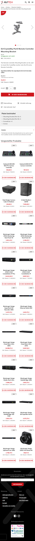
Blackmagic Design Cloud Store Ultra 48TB (9, 344)
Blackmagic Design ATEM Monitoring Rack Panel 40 (9, 236)
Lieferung (5, 497)
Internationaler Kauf (10, 107)
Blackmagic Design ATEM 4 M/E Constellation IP (26, 272)
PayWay (17, 531)
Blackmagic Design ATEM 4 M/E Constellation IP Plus (9, 272)
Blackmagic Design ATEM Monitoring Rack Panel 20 (26, 236)
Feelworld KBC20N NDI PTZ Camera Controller (8, 165)
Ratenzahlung (8, 103)
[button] (15, 45)
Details (3, 130)
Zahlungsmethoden (7, 495)
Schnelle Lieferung (25, 103)
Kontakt (4, 503)
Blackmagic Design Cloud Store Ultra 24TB (26, 344)
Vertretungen (22, 497)
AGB (3, 500)
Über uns (21, 495)
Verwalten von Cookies (8, 506)
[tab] (17, 129)
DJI (3, 54)
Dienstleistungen (23, 500)
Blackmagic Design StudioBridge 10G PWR (9, 414)
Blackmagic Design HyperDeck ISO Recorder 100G (9, 308)
